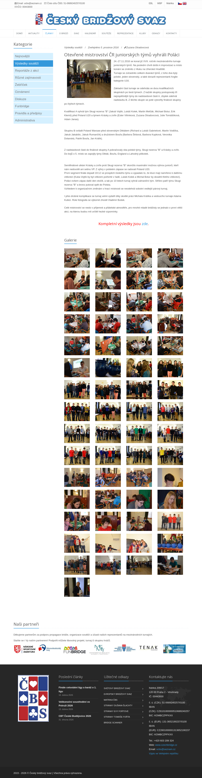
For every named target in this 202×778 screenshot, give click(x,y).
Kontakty (171, 33)
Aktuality (33, 33)
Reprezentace (125, 33)
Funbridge (22, 106)
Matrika (170, 3)
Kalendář (90, 33)
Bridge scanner (113, 722)
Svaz (76, 33)
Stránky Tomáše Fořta (117, 717)
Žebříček (21, 85)
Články (49, 33)
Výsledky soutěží (27, 63)
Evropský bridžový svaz (118, 694)
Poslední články (71, 677)
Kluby (142, 33)
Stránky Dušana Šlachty (118, 705)
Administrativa (25, 120)
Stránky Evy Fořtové (116, 711)
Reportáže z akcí (27, 70)
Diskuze (20, 99)
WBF (159, 3)
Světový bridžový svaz (117, 688)
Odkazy (156, 33)
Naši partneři (26, 624)
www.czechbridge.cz (166, 745)
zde (145, 223)
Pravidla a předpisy (28, 113)
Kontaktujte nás (161, 677)
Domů (19, 33)
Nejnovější (22, 56)
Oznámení (22, 92)
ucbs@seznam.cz (33, 3)
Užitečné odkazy (116, 677)
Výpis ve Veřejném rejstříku (163, 753)
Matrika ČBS (110, 700)
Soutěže (106, 33)
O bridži (63, 33)
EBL (151, 3)
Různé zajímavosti (28, 77)
